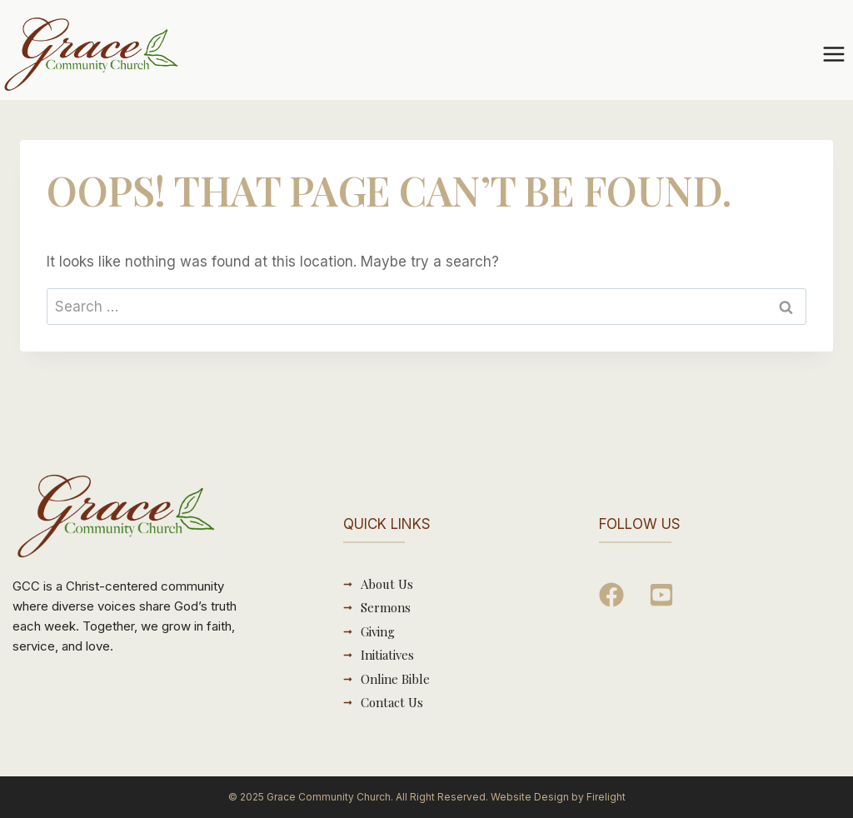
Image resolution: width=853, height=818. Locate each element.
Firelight (606, 797)
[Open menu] (833, 54)
